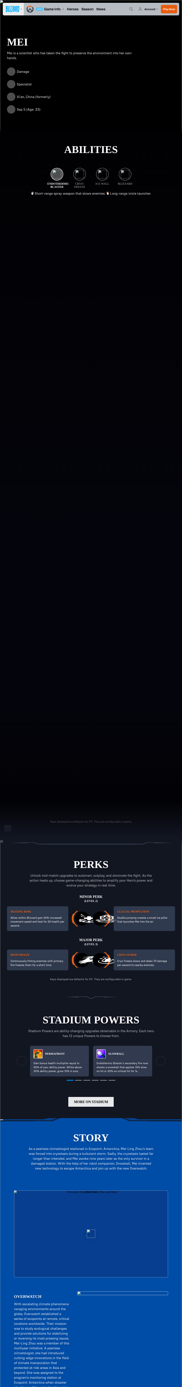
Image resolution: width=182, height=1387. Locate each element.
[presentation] (13, 9)
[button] (169, 9)
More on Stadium (91, 1102)
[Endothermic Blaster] (57, 178)
